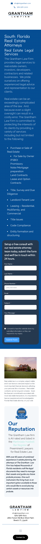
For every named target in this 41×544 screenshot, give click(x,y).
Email (6, 293)
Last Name (8, 274)
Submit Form (11, 340)
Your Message (9, 313)
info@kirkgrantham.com (22, 3)
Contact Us (20, 537)
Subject (7, 303)
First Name (8, 264)
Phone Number (9, 283)
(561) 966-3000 (22, 7)
